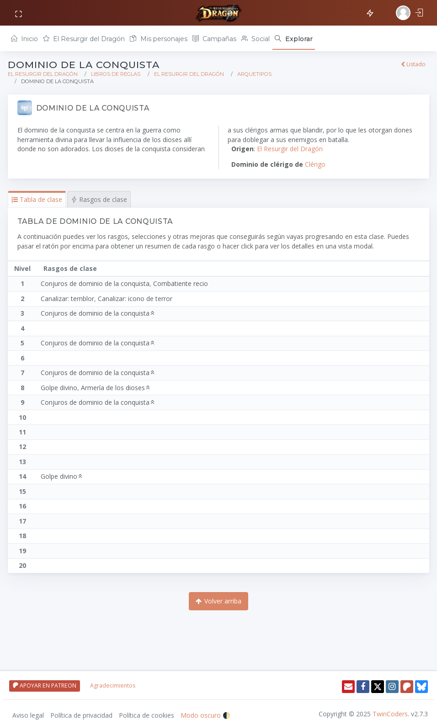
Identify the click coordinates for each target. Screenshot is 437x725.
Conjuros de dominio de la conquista (95, 283)
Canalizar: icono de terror (135, 298)
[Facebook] (363, 686)
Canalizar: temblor (67, 298)
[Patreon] (406, 686)
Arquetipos (254, 74)
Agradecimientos (112, 685)
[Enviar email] (348, 686)
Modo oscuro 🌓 (205, 715)
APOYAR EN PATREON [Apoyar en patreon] (44, 685)
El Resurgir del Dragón (84, 39)
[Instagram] (392, 686)
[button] (37, 199)
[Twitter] (377, 686)
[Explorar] (293, 38)
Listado (413, 64)
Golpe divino (59, 387)
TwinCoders (390, 713)
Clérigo (315, 164)
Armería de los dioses (116, 387)
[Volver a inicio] (218, 13)
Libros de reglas (115, 74)
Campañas (214, 39)
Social (255, 39)
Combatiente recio (180, 283)
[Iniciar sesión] (410, 13)
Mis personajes (158, 39)
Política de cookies (146, 715)
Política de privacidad (81, 715)
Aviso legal (28, 715)
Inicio (24, 39)
